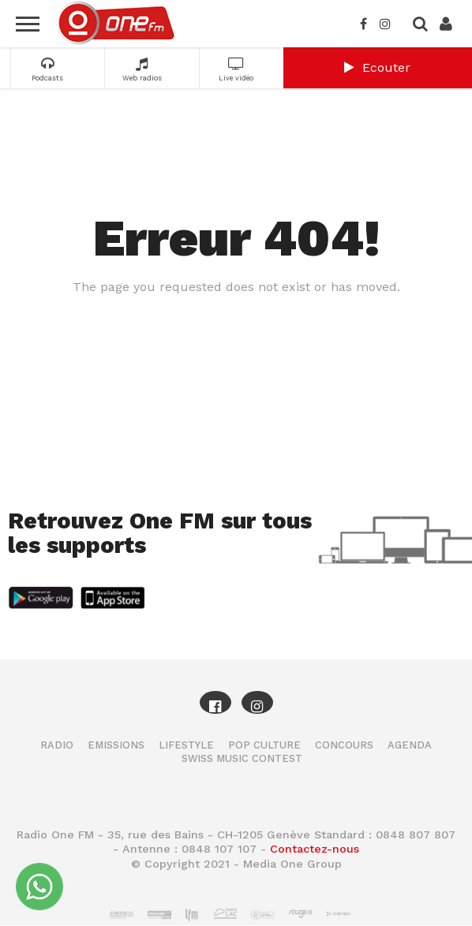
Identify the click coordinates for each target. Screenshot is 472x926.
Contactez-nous (314, 848)
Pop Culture (264, 745)
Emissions (116, 745)
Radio (56, 745)
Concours (344, 745)
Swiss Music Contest (242, 758)
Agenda (410, 745)
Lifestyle (186, 745)
